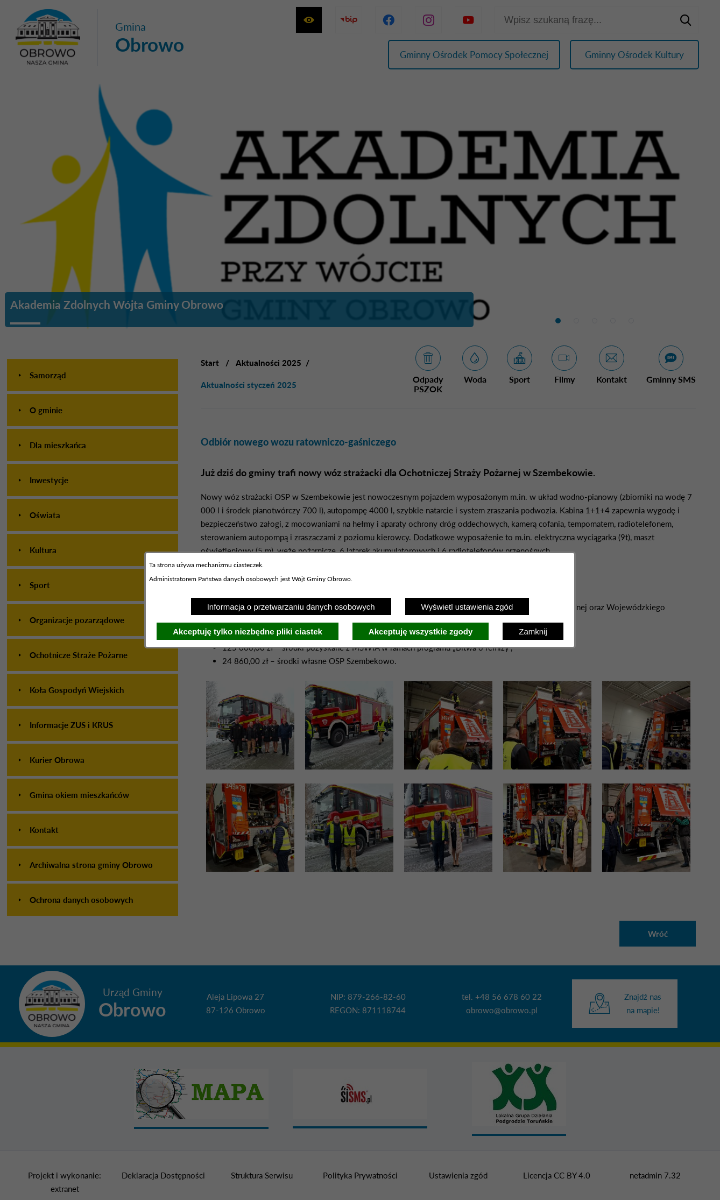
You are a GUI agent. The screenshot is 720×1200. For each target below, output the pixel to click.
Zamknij (533, 631)
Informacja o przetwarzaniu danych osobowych (291, 606)
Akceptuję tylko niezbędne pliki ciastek (247, 631)
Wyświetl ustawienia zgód (467, 606)
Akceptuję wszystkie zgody (420, 631)
